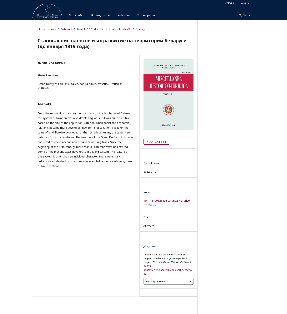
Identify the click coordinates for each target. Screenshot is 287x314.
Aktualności (76, 15)
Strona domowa (47, 29)
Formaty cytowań (156, 281)
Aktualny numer (100, 15)
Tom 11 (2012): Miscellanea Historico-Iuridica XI (104, 29)
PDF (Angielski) (158, 141)
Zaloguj (229, 3)
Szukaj (246, 15)
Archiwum (123, 15)
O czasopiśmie (146, 15)
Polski (243, 3)
